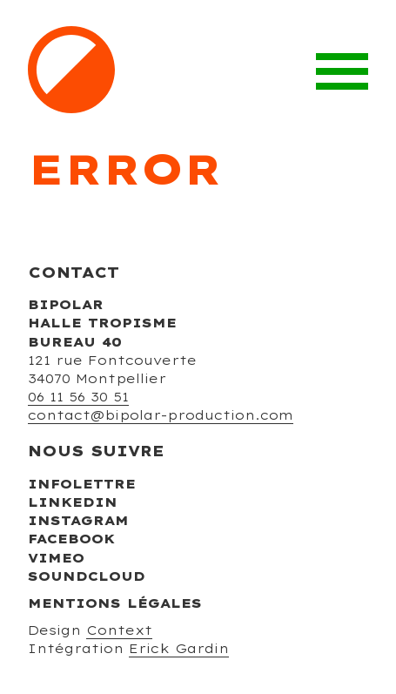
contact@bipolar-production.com (160, 415)
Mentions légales (115, 603)
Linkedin (72, 502)
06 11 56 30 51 (78, 397)
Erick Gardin (179, 649)
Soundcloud (86, 576)
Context (119, 630)
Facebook (71, 539)
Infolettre (82, 484)
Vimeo (56, 558)
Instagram (78, 521)
